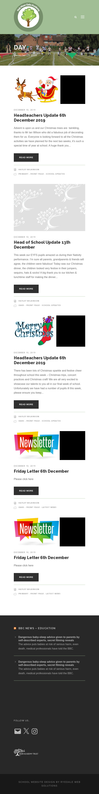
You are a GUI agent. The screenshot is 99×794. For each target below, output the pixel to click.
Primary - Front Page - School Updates (42, 174)
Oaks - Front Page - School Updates (40, 305)
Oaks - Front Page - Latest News (37, 507)
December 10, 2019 (25, 109)
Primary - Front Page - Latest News (40, 593)
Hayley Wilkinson (29, 169)
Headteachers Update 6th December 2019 (40, 118)
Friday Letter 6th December (41, 471)
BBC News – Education (37, 628)
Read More (26, 157)
